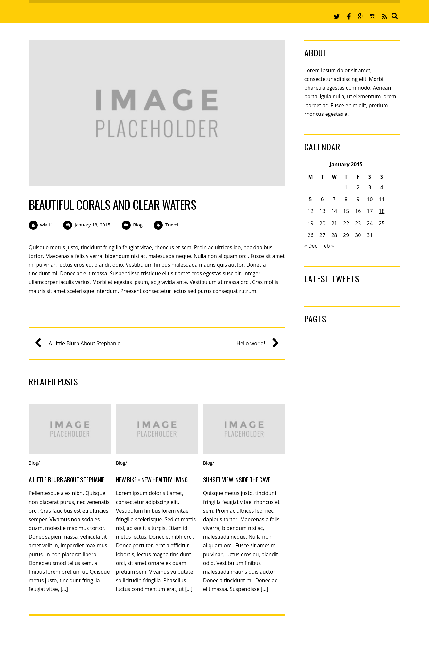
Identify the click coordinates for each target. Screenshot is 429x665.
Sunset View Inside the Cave (236, 479)
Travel (171, 225)
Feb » (327, 245)
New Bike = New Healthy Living (152, 479)
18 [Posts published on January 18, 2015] (381, 211)
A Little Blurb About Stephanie (80, 343)
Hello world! (255, 343)
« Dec (310, 245)
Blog (137, 225)
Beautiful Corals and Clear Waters (112, 204)
